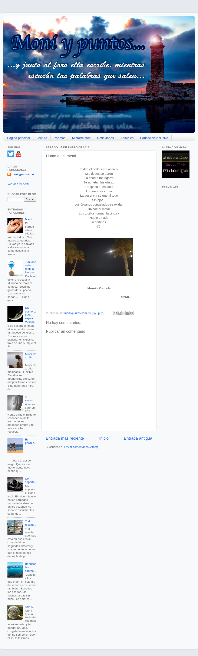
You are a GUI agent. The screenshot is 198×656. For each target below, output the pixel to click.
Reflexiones (105, 138)
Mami (28, 219)
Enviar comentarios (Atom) (81, 447)
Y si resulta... (30, 523)
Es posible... (30, 443)
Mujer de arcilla (30, 355)
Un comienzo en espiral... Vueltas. (30, 314)
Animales (127, 138)
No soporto (29, 480)
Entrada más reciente (65, 438)
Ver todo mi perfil (18, 184)
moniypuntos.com (23, 176)
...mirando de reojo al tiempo (30, 267)
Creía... (29, 606)
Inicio (104, 438)
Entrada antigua (138, 438)
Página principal (18, 138)
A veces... (30, 398)
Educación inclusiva (154, 138)
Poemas (60, 138)
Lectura (42, 138)
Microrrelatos (81, 138)
